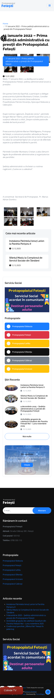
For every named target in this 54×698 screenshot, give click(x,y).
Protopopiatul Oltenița (12, 574)
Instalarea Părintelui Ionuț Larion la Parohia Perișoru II (26, 242)
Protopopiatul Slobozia (13, 561)
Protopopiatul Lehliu (12, 570)
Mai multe (27, 436)
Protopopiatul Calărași (12, 584)
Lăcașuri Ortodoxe (31, 691)
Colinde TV (10, 690)
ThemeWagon (40, 694)
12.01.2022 (8, 76)
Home (5, 23)
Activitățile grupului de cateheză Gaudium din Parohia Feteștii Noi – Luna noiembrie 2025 (34, 422)
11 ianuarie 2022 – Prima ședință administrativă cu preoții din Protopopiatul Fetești (26, 42)
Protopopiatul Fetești (12, 565)
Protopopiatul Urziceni (13, 579)
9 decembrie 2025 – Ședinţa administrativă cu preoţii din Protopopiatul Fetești (33, 408)
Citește (27, 465)
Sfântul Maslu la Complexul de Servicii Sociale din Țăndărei (25, 259)
